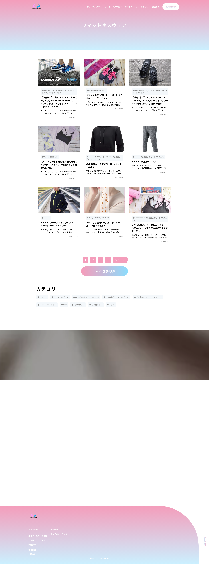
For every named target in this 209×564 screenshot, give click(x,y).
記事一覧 (54, 529)
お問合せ (32, 554)
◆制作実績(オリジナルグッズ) (116, 297)
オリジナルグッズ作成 (37, 536)
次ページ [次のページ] (119, 259)
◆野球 (64, 304)
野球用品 (128, 6)
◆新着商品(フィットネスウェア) (147, 297)
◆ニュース (42, 297)
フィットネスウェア (113, 6)
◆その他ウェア (95, 304)
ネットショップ (142, 6)
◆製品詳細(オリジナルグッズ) (86, 297)
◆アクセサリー (77, 304)
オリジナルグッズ (94, 6)
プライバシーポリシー (60, 534)
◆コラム (110, 304)
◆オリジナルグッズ (60, 297)
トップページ (34, 529)
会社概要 (155, 6)
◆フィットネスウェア (47, 304)
